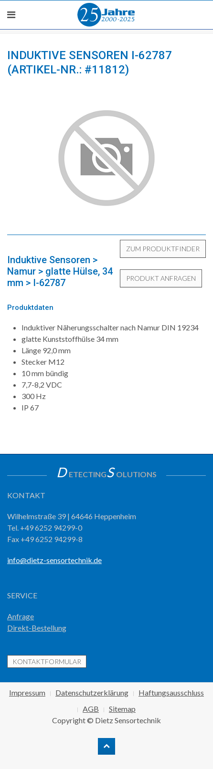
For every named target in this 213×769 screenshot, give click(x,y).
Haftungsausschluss (171, 692)
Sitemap (122, 708)
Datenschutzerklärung (91, 692)
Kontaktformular (46, 661)
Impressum (27, 692)
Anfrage (20, 616)
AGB (91, 708)
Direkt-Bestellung (36, 627)
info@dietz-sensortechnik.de (54, 559)
